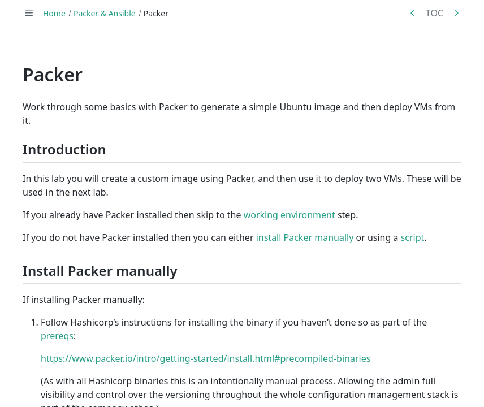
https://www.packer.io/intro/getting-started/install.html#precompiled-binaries (205, 358)
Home (54, 13)
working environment (289, 215)
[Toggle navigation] (28, 13)
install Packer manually (305, 237)
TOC (434, 13)
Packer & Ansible (105, 13)
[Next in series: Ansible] (456, 13)
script (413, 237)
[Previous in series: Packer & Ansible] (413, 13)
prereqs (57, 336)
